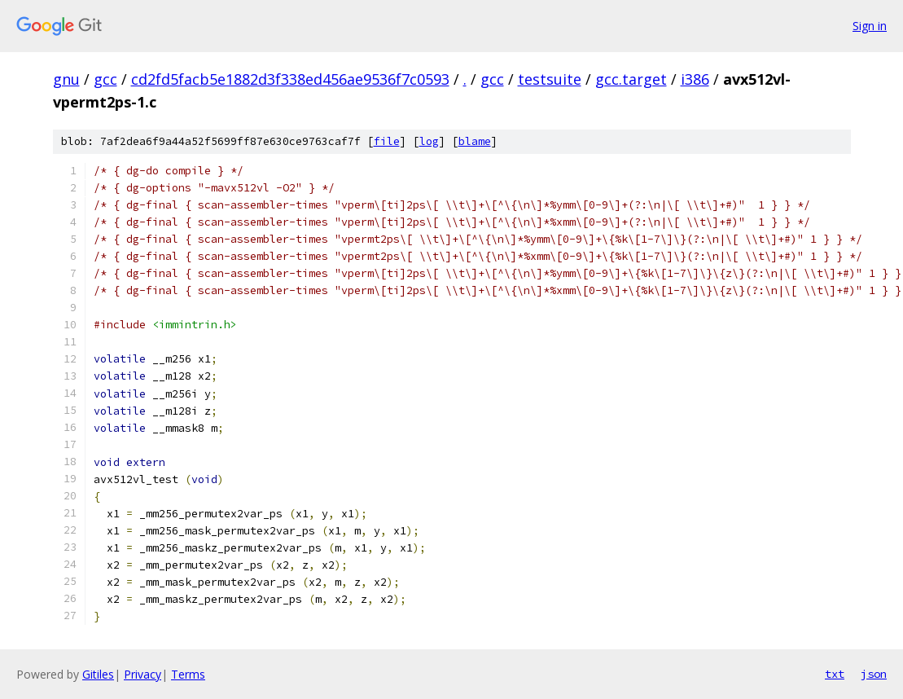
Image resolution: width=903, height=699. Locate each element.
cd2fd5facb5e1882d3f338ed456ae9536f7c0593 (290, 79)
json (874, 673)
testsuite (549, 79)
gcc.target (631, 79)
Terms (188, 674)
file (387, 141)
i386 (695, 79)
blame (474, 141)
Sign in (870, 25)
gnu (66, 79)
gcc (105, 79)
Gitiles (98, 674)
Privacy (142, 674)
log (429, 141)
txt (834, 673)
